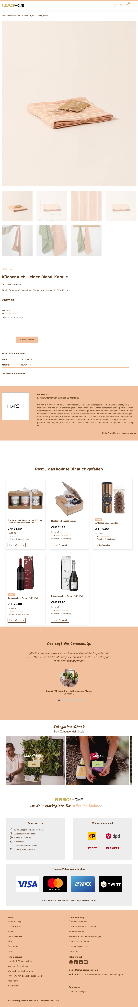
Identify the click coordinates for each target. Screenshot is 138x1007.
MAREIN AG (7, 268)
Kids (10, 940)
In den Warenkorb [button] (16, 544)
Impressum (74, 950)
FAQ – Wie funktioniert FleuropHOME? (25, 975)
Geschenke (13, 945)
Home (4, 16)
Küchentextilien (14, 16)
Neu (10, 950)
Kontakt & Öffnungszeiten (20, 960)
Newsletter (13, 985)
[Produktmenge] (8, 339)
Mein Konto (13, 980)
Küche (10, 931)
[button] (56, 699)
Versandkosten (12, 313)
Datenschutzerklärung (79, 940)
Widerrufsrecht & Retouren (20, 970)
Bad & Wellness (15, 935)
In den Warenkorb (27, 339)
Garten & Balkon (15, 926)
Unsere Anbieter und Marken (82, 926)
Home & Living (15, 921)
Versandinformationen (18, 965)
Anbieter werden (76, 931)
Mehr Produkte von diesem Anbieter (119, 432)
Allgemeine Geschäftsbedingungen (85, 935)
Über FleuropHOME (78, 921)
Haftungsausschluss (78, 945)
